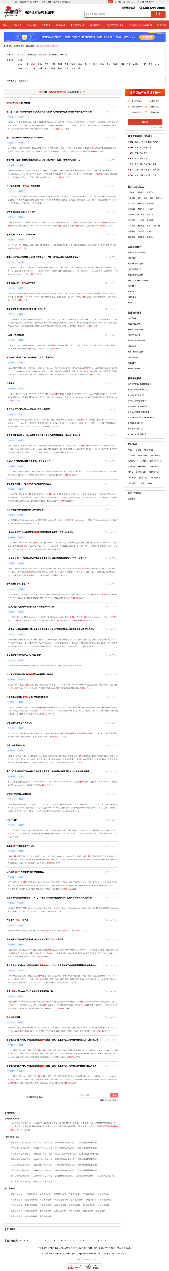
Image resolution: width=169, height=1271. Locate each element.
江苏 (124, 2)
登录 (160, 128)
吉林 (108, 64)
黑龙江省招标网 (61, 1200)
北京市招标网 (31, 1194)
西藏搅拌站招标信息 (64, 1176)
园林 (139, 198)
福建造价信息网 (134, 335)
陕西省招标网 (31, 1211)
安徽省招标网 (16, 1194)
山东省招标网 (103, 1205)
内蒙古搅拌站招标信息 (42, 1165)
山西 (20, 68)
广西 (53, 64)
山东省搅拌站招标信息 (20, 1170)
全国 (20, 60)
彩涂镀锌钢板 (155, 455)
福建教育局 (132, 292)
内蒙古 (136, 64)
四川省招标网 (60, 1211)
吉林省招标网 (105, 1200)
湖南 (102, 64)
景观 (151, 198)
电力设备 (131, 215)
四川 (40, 68)
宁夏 (144, 64)
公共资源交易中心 (115, 25)
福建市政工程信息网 (135, 264)
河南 (80, 64)
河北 (146, 2)
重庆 (80, 68)
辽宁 (129, 64)
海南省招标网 (16, 1200)
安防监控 (22, 81)
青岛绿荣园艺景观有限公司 (138, 406)
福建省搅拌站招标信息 (65, 1143)
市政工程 (159, 198)
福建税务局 (132, 286)
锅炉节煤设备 (149, 450)
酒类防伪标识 (133, 461)
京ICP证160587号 (104, 1254)
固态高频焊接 (141, 472)
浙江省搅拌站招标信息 (20, 1182)
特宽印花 (131, 467)
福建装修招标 (133, 357)
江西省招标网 (31, 1205)
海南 (67, 64)
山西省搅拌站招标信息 (42, 1170)
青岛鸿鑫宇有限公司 (135, 423)
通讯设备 (131, 231)
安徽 (142, 2)
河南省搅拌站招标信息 (42, 1154)
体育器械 (131, 226)
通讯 (148, 226)
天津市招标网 (74, 1211)
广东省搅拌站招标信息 (20, 1148)
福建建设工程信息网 (135, 329)
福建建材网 (132, 363)
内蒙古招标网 (60, 1205)
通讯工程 (156, 226)
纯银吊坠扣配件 (156, 461)
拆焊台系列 (132, 483)
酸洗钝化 (144, 461)
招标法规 (97, 1248)
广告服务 (89, 1248)
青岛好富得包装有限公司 (137, 434)
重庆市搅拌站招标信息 (42, 1182)
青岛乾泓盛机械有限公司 (137, 401)
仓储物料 (150, 203)
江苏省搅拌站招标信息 (65, 1159)
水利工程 (150, 209)
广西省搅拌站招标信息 (42, 1148)
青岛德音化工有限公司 (136, 395)
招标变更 (53, 55)
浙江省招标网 (31, 1216)
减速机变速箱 (155, 478)
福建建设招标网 (134, 368)
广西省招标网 (89, 1194)
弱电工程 (150, 215)
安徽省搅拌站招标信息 (20, 1143)
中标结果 (46, 25)
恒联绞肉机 (143, 478)
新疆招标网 (100, 1211)
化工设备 (140, 215)
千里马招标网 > (19, 46)
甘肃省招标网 (60, 1194)
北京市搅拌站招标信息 (42, 1143)
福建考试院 (132, 346)
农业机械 (131, 237)
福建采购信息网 (134, 324)
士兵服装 (131, 455)
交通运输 (140, 203)
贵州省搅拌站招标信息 (65, 1148)
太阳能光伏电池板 (145, 483)
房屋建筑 (131, 192)
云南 (67, 68)
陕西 (26, 68)
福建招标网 (29, 46)
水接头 (130, 450)
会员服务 (74, 1248)
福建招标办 (132, 258)
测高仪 (130, 472)
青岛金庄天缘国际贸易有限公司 (139, 412)
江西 (122, 64)
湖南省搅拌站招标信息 (20, 1159)
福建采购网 (132, 318)
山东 (133, 2)
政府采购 (161, 25)
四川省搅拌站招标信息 (20, 1176)
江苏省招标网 (16, 1205)
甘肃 (40, 64)
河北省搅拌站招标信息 (20, 1154)
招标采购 (21, 55)
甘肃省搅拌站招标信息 (87, 1143)
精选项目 (60, 25)
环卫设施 (131, 198)
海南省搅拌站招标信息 (87, 1148)
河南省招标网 (45, 1200)
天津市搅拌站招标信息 (42, 1176)
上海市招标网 (45, 1211)
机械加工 (150, 231)
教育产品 (140, 226)
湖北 (137, 2)
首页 (5, 25)
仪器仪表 (140, 209)
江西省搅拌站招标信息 (87, 1159)
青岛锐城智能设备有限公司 (138, 390)
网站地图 (119, 1248)
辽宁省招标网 (45, 1205)
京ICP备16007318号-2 (119, 1254)
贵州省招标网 (103, 1194)
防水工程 (150, 192)
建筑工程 (140, 192)
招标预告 (31, 25)
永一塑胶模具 (155, 467)
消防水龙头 (132, 478)
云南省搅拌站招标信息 (105, 1176)
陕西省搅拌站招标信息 (65, 1170)
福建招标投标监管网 (135, 275)
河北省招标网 (31, 1200)
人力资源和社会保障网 (141, 25)
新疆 (60, 68)
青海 (150, 64)
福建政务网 (132, 303)
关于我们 (51, 1248)
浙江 (128, 2)
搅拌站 (75, 122)
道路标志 (131, 209)
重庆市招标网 (45, 1216)
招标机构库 (95, 25)
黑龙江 (87, 64)
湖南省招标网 (91, 1200)
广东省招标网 (74, 1194)
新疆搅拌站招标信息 (84, 1176)
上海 (33, 68)
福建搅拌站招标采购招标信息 (47, 46)
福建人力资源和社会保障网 (138, 280)
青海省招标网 (89, 1205)
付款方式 (81, 1248)
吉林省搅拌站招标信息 (42, 1159)
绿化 (145, 198)
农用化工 (150, 237)
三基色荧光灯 (154, 472)
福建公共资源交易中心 (136, 253)
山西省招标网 (16, 1211)
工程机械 (140, 231)
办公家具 (150, 220)
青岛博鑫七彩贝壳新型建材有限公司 (141, 418)
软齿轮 (138, 450)
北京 (119, 2)
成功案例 (66, 1248)
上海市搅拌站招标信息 (87, 1170)
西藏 (53, 68)
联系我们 (58, 1248)
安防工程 (131, 220)
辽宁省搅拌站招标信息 (20, 1165)
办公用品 (140, 220)
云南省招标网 (16, 1216)
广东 (115, 2)
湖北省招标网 (76, 1200)
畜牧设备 (140, 237)
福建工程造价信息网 (135, 352)
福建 (33, 64)
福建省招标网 (45, 1194)
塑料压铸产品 (142, 467)
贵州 (60, 64)
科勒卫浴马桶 (142, 455)
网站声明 (104, 1248)
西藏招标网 (88, 1211)
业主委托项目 (77, 25)
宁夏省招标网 (74, 1205)
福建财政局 (132, 297)
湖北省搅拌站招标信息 (89, 1154)
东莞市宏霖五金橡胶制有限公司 (139, 384)
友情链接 (112, 1248)
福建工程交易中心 (134, 269)
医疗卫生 (131, 203)
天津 (47, 68)
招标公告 (17, 25)
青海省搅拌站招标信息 (87, 1165)
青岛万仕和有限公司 (135, 429)
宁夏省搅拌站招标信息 (65, 1165)
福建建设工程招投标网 (136, 341)
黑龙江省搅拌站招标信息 (66, 1154)
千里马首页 (42, 1248)
